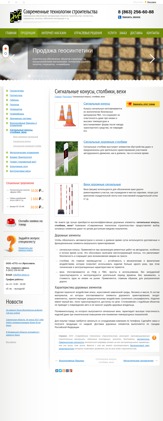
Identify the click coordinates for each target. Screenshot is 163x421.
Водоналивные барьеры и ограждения (23, 124)
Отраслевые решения (88, 33)
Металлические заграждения (138, 360)
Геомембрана (17, 114)
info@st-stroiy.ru (21, 275)
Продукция (28, 33)
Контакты (16, 2)
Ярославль (151, 2)
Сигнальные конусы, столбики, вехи (21, 131)
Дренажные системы (20, 118)
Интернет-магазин (54, 33)
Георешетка (16, 109)
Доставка (136, 33)
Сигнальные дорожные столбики (105, 141)
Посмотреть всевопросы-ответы (25, 249)
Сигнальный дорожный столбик (27, 146)
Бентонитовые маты (20, 171)
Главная (9, 2)
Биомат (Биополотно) (21, 157)
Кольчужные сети (19, 166)
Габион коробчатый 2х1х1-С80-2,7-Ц (18, 199)
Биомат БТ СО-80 (17, 206)
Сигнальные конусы (97, 103)
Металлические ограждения (24, 152)
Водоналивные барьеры (71, 360)
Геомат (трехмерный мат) (23, 162)
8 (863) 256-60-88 (136, 11)
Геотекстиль (16, 95)
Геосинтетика (17, 91)
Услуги (112, 33)
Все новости (11, 342)
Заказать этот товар (144, 104)
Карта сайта (24, 2)
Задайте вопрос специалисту (29, 240)
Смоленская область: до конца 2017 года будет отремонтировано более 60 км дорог (24, 323)
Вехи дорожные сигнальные (102, 184)
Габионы (14, 100)
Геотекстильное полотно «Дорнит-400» (20, 191)
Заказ (123, 33)
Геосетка (14, 104)
